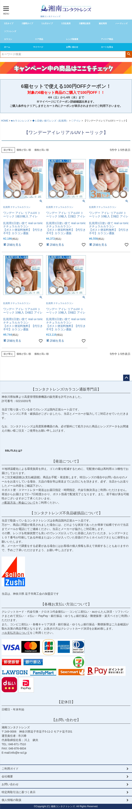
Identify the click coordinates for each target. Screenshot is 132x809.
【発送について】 (66, 461)
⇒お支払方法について (16, 632)
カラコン (8, 39)
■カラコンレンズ (20, 120)
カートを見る (107, 47)
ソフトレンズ (10, 31)
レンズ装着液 (72, 39)
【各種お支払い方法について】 (66, 604)
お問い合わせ (72, 47)
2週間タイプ (27, 23)
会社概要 (7, 776)
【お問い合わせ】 (66, 720)
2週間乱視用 (84, 23)
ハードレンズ (121, 23)
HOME (4, 120)
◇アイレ (76, 120)
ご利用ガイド (10, 768)
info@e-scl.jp (18, 752)
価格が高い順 (41, 149)
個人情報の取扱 (11, 800)
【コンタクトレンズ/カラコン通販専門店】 (66, 389)
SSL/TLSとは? (13, 450)
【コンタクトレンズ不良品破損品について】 (66, 513)
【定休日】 (66, 702)
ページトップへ (126, 378)
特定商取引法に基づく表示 (18, 792)
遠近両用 (103, 23)
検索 (129, 54)
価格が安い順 (24, 149)
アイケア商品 (107, 39)
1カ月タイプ (47, 23)
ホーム (7, 47)
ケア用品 (39, 39)
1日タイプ (8, 23)
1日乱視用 (66, 23)
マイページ (38, 47)
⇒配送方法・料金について (18, 502)
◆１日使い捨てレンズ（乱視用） (50, 120)
